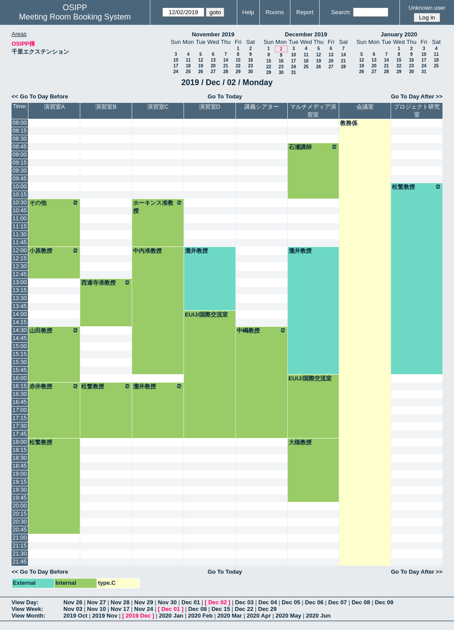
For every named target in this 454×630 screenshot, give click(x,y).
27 (213, 71)
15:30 (19, 362)
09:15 (19, 162)
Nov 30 (167, 602)
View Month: (28, 615)
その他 (54, 202)
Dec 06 (314, 602)
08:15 (19, 130)
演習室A (54, 106)
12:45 (19, 274)
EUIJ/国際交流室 (206, 314)
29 (237, 71)
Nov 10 (96, 609)
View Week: (27, 609)
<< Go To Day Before (40, 96)
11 (188, 60)
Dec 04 (267, 602)
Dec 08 (361, 602)
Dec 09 (384, 602)
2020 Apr (259, 615)
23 (250, 65)
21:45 (19, 561)
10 (175, 60)
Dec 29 (267, 609)
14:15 (19, 322)
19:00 (19, 473)
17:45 (19, 433)
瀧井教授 (196, 250)
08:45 (19, 146)
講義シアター (261, 106)
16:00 (19, 378)
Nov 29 (143, 602)
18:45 (19, 465)
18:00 (19, 441)
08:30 (19, 138)
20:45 (19, 529)
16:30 (19, 394)
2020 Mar (229, 615)
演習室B (106, 106)
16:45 (19, 402)
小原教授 (54, 250)
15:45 (19, 370)
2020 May (288, 615)
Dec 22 (244, 609)
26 (200, 71)
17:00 (19, 410)
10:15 (19, 194)
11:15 (19, 226)
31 (293, 72)
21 (225, 65)
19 (200, 65)
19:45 (19, 497)
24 (175, 71)
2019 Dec (137, 615)
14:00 (19, 314)
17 (175, 65)
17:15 (19, 418)
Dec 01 (190, 602)
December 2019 (306, 34)
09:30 (19, 170)
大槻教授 (300, 442)
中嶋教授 (261, 330)
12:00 (19, 250)
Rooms (275, 12)
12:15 (19, 258)
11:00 (19, 218)
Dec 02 (217, 602)
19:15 (19, 481)
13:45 (19, 306)
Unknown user (427, 7)
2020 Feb (200, 615)
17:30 (19, 426)
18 (188, 65)
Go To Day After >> (416, 96)
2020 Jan (171, 615)
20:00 (19, 505)
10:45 (19, 210)
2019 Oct (75, 615)
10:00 (19, 186)
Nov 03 (72, 609)
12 (200, 60)
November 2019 (213, 34)
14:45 (19, 338)
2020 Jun (318, 615)
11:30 (19, 234)
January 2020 (399, 34)
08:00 (19, 122)
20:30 (19, 521)
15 (237, 60)
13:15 (19, 290)
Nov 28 (120, 602)
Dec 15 (220, 609)
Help (248, 12)
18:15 (19, 449)
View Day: (25, 602)
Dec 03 (244, 602)
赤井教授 (54, 386)
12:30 (19, 266)
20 (213, 65)
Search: (341, 12)
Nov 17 (120, 609)
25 (188, 71)
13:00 (19, 282)
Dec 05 (291, 602)
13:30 (19, 298)
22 (237, 65)
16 (250, 60)
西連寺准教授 (106, 282)
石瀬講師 (313, 146)
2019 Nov (104, 615)
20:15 (19, 513)
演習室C (157, 106)
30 (250, 71)
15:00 (19, 346)
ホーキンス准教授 (158, 206)
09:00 (19, 154)
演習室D (209, 106)
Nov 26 (72, 602)
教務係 (348, 123)
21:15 (19, 545)
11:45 (19, 242)
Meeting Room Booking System (75, 16)
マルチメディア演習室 (313, 110)
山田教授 (54, 330)
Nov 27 (96, 602)
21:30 (19, 553)
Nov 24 (143, 609)
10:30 (19, 202)
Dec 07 (337, 602)
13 (213, 60)
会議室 (365, 106)
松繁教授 (417, 186)
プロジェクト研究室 (417, 110)
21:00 (19, 537)
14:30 (19, 330)
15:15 (19, 354)
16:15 (19, 386)
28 (225, 71)
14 (225, 60)
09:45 (19, 178)
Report (304, 12)
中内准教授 (147, 250)
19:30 (19, 489)
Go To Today (224, 96)
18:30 (19, 457)
